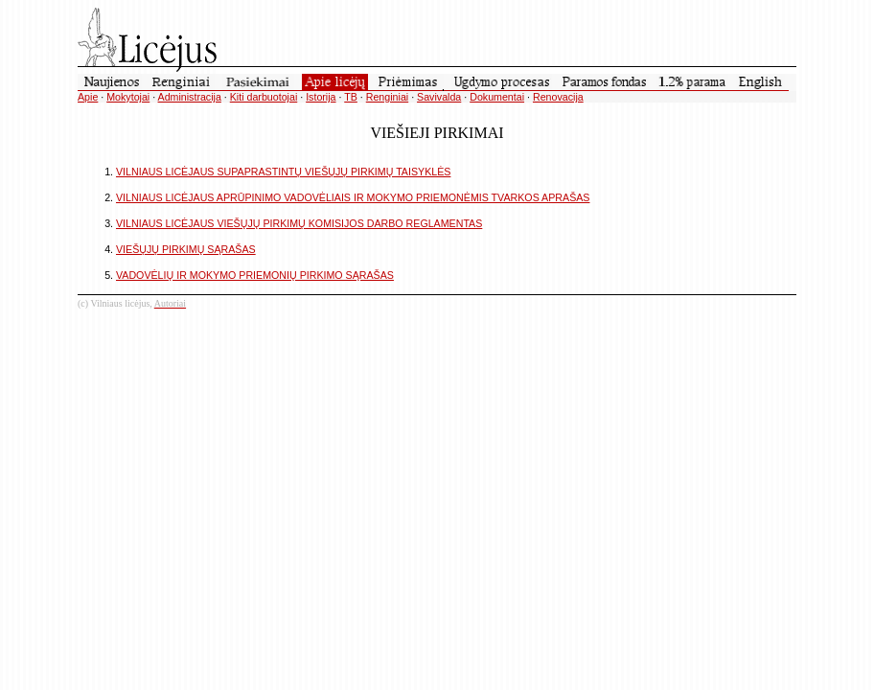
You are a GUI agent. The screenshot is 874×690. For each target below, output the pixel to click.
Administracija (189, 97)
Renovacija (558, 97)
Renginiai (387, 97)
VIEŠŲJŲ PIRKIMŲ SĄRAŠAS (186, 249)
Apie (88, 97)
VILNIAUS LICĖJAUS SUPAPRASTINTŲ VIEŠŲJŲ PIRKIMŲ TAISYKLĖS (283, 171)
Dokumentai (497, 97)
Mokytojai (128, 97)
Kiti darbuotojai (264, 97)
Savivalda (439, 97)
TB (350, 97)
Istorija (320, 97)
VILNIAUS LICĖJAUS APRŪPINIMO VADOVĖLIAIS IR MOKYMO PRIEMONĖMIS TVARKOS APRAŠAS (352, 197)
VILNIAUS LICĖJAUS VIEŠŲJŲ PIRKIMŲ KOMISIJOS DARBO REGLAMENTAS (299, 223)
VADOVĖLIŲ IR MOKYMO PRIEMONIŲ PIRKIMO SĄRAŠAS (255, 275)
